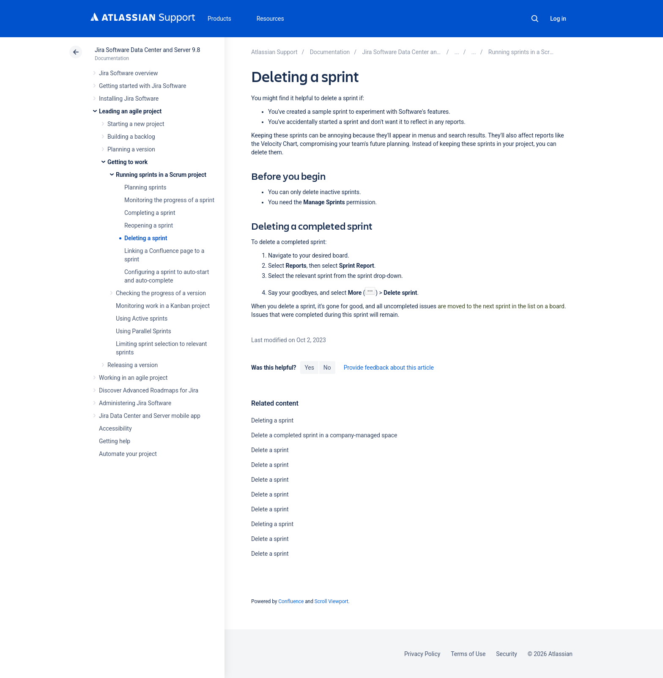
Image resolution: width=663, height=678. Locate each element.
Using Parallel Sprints (143, 331)
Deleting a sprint (145, 238)
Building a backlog (131, 136)
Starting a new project (135, 124)
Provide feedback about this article (389, 367)
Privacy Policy (422, 654)
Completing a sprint (149, 212)
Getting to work (127, 162)
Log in (558, 18)
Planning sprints (145, 187)
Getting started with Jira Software (142, 85)
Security (506, 654)
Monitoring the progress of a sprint (169, 200)
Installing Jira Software (129, 98)
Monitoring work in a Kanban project (163, 305)
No (327, 367)
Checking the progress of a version (161, 293)
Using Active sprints (141, 318)
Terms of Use (468, 654)
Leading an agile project (130, 111)
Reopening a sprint (148, 225)
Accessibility (115, 428)
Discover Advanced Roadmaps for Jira (148, 390)
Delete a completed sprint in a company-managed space (324, 435)
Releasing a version (132, 365)
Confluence (291, 601)
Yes (309, 367)
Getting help (114, 441)
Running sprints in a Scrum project (161, 174)
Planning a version (131, 149)
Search (535, 18)
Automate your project (128, 453)
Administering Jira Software (135, 403)
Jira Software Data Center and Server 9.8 (147, 50)
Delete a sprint (270, 450)
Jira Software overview (128, 73)
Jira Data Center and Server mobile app (149, 415)
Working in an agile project (133, 377)
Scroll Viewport (331, 601)
